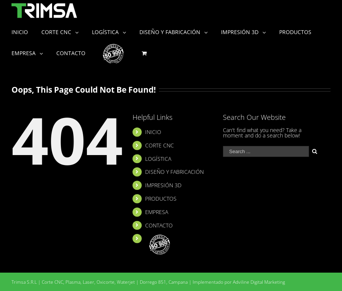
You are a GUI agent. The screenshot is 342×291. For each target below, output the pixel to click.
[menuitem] (26, 31)
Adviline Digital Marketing (259, 282)
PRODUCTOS (161, 198)
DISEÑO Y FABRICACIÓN (174, 171)
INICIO (153, 132)
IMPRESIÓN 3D (163, 185)
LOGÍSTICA (158, 158)
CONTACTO (159, 225)
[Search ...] (266, 151)
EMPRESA (156, 212)
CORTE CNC (159, 145)
